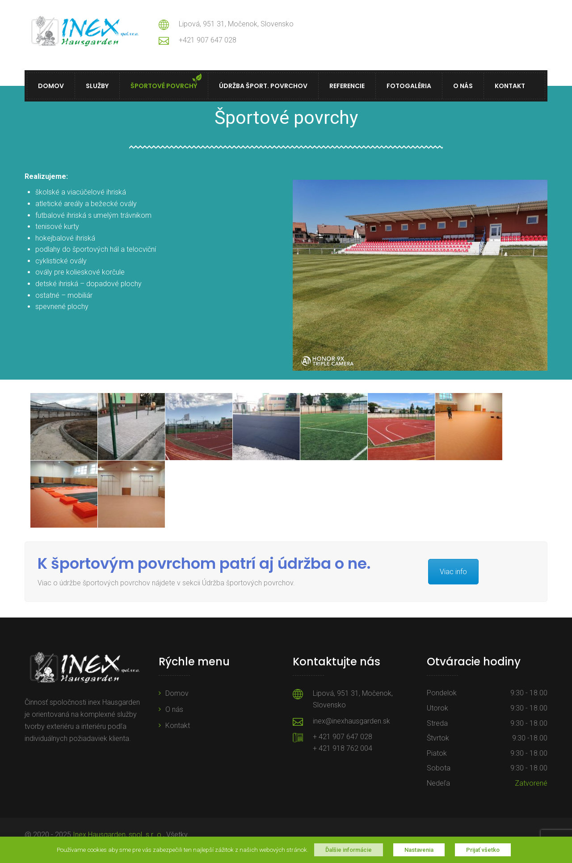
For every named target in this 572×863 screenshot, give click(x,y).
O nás (463, 85)
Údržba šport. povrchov (263, 85)
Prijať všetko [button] (483, 849)
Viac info (453, 571)
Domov (51, 85)
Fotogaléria (409, 85)
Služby (97, 85)
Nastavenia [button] (418, 849)
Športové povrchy (163, 85)
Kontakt (510, 85)
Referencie (347, 85)
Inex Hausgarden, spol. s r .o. (118, 834)
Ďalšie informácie (348, 849)
